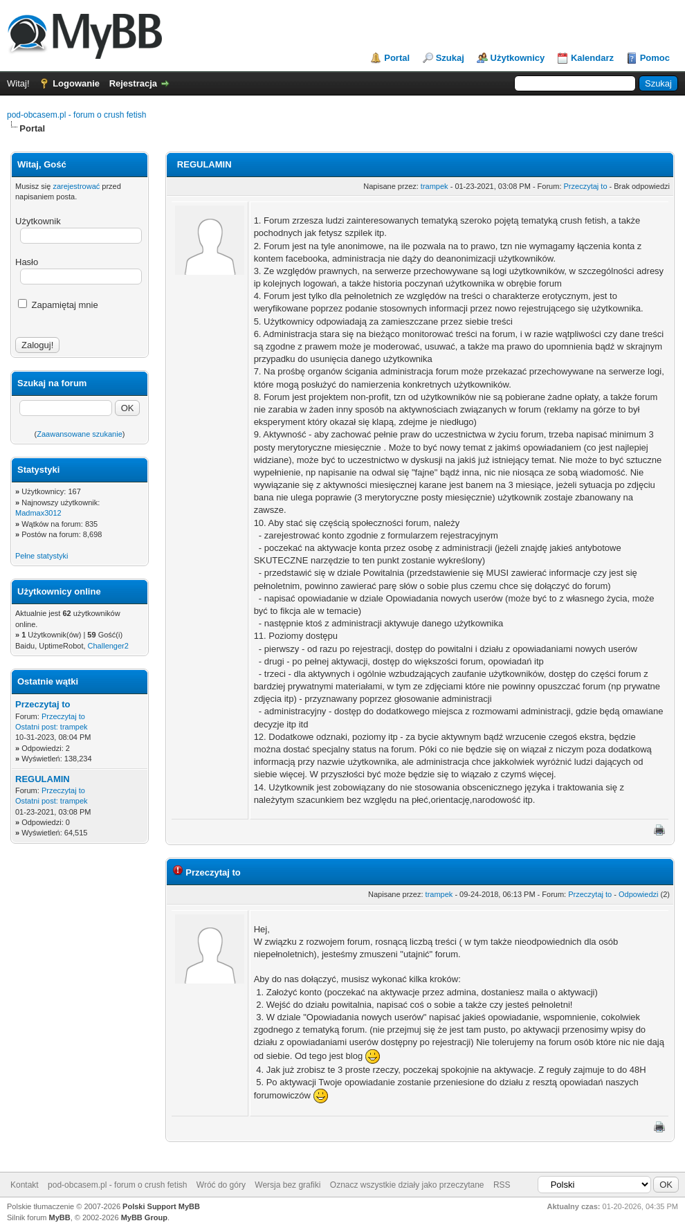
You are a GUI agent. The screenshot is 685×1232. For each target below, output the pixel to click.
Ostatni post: (36, 727)
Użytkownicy (518, 58)
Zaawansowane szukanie (79, 434)
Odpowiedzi (638, 894)
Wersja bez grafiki (287, 1185)
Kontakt (24, 1185)
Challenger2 (108, 646)
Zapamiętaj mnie (58, 305)
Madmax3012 (38, 513)
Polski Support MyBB (161, 1206)
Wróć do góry (221, 1185)
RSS (502, 1185)
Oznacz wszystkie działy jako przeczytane (407, 1185)
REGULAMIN (42, 779)
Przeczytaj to (42, 704)
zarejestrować (76, 186)
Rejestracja (133, 83)
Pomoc (655, 58)
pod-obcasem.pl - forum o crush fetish (76, 115)
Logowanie (76, 83)
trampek (74, 727)
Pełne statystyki (41, 556)
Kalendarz (592, 58)
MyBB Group (144, 1217)
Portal (397, 58)
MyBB (60, 1217)
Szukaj (450, 58)
